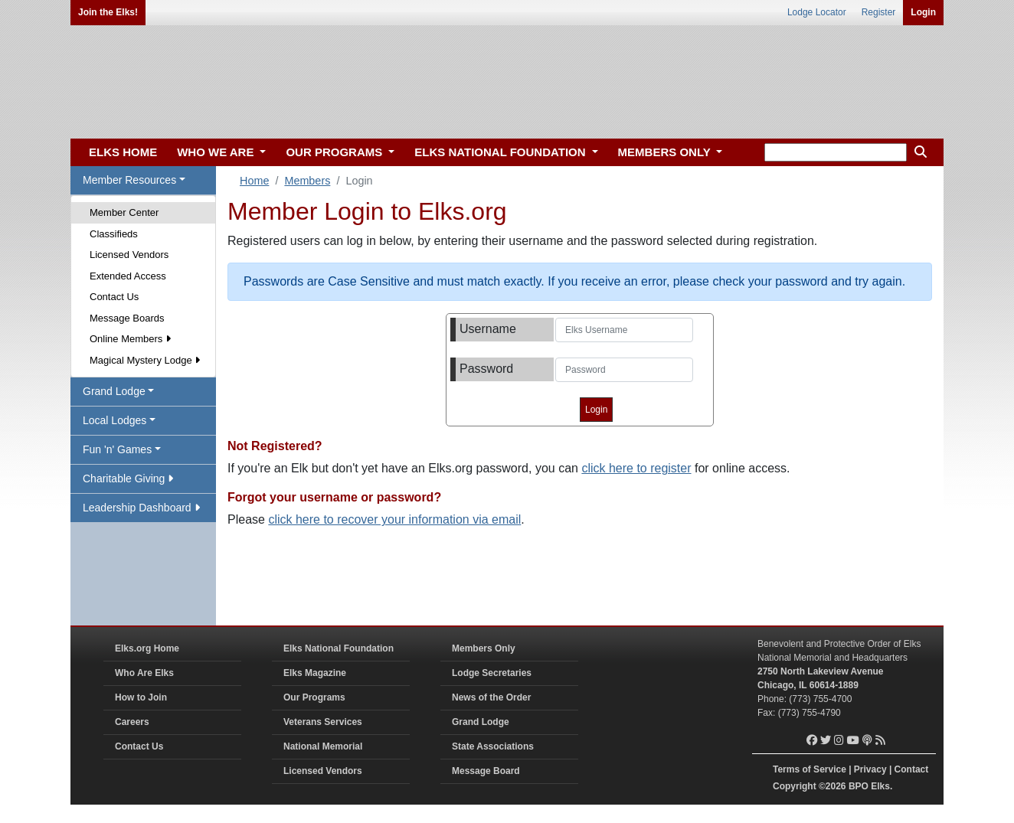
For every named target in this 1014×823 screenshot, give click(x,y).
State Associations (493, 746)
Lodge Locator (816, 12)
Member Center (124, 212)
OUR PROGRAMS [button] (335, 151)
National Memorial (322, 746)
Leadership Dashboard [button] (141, 507)
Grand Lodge (480, 722)
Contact (912, 769)
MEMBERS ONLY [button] (666, 151)
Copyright (794, 786)
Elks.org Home (147, 648)
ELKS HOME (123, 151)
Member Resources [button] (129, 180)
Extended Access (128, 276)
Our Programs (314, 697)
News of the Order (491, 697)
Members (307, 181)
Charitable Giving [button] (128, 478)
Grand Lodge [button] (114, 391)
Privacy (870, 769)
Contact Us (114, 296)
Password (486, 368)
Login (923, 12)
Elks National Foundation (338, 648)
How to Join (141, 697)
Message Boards (127, 318)
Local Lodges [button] (114, 420)
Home (254, 181)
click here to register (636, 468)
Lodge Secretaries (492, 673)
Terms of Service (809, 769)
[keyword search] (835, 152)
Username (488, 328)
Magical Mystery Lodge (145, 360)
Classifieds (114, 234)
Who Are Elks (144, 673)
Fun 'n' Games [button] (117, 449)
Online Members (130, 339)
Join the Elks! (108, 12)
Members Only (483, 648)
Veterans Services (322, 722)
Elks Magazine (314, 673)
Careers (132, 722)
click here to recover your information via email (394, 519)
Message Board (486, 771)
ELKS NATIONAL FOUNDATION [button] (501, 151)
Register (879, 12)
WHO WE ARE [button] (217, 151)
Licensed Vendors (129, 254)
